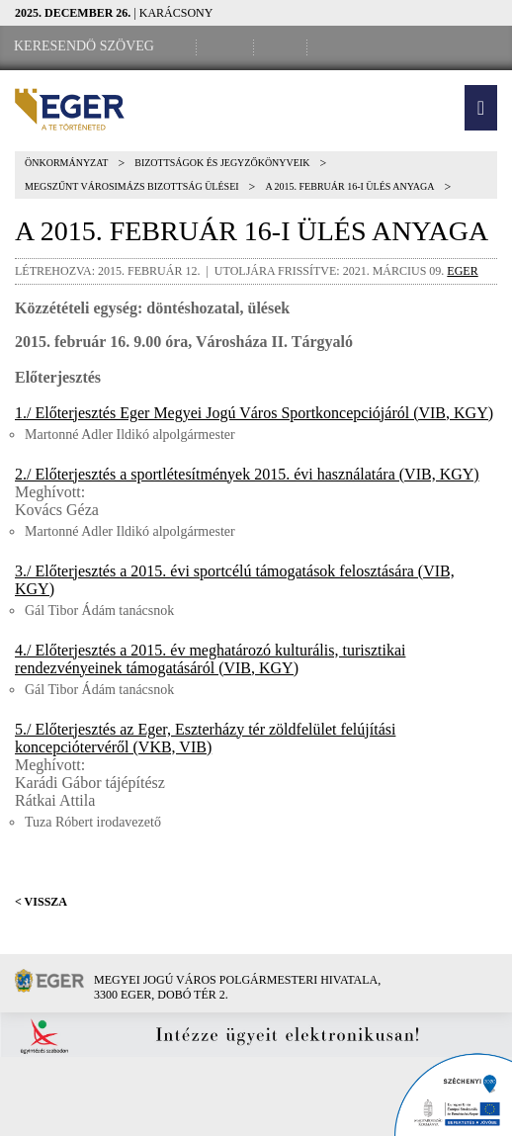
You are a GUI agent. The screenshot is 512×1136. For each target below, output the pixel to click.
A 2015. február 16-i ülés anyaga (349, 186)
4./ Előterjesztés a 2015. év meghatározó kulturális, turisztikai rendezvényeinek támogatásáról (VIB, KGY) (210, 659)
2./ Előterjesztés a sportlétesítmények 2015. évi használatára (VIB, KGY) (247, 474)
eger (462, 271)
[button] (481, 108)
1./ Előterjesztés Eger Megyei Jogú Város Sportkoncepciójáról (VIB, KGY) (254, 412)
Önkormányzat (66, 162)
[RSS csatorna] (337, 47)
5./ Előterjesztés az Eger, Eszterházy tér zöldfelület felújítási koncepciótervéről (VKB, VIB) (205, 738)
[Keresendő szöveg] (84, 46)
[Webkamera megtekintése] (283, 47)
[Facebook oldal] (228, 47)
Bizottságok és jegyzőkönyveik (221, 162)
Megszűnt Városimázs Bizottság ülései (132, 186)
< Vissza (41, 902)
